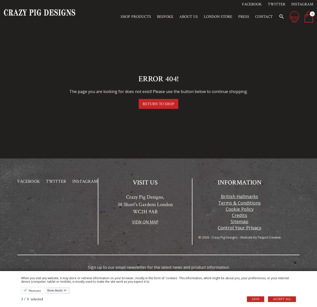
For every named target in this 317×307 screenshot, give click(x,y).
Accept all (282, 299)
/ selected (32, 299)
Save (255, 299)
